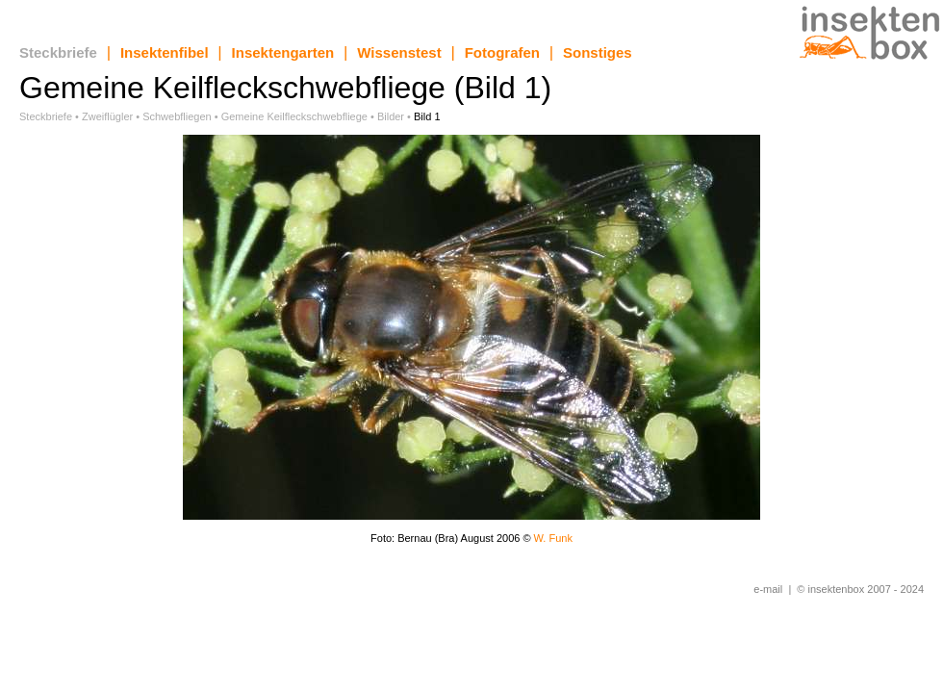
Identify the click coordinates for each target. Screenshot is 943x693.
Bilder (390, 116)
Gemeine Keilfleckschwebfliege (294, 116)
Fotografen (502, 52)
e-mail (767, 589)
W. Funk (553, 538)
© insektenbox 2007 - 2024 (860, 589)
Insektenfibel (164, 52)
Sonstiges (597, 52)
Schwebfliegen (177, 116)
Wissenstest (399, 52)
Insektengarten (283, 52)
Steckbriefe (58, 52)
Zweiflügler (107, 116)
